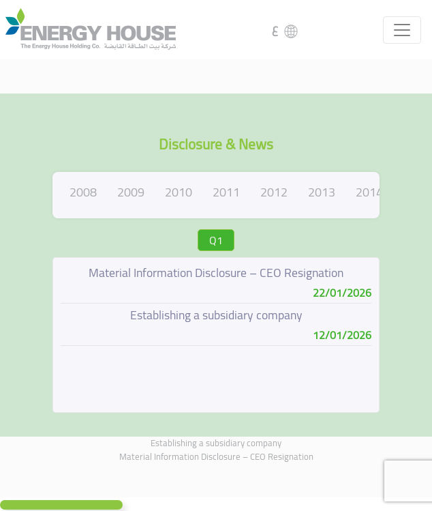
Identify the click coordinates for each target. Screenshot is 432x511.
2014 (369, 192)
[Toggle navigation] (402, 30)
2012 (274, 192)
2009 (130, 192)
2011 (226, 192)
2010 (178, 192)
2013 (321, 192)
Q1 (216, 240)
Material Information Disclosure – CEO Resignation (216, 456)
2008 (83, 192)
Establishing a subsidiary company (216, 443)
